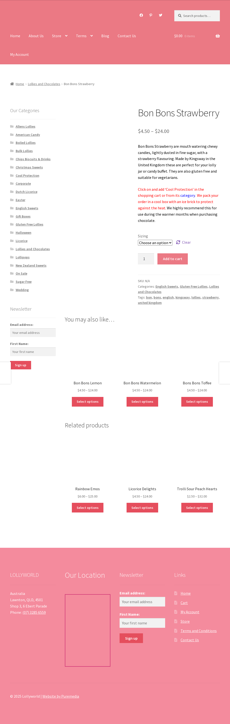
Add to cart (172, 258)
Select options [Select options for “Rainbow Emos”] (88, 507)
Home (15, 35)
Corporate (23, 183)
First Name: (19, 344)
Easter (20, 200)
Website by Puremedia (60, 696)
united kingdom (150, 302)
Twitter (160, 15)
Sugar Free (24, 281)
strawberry (210, 297)
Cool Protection (27, 175)
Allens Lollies (25, 126)
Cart (184, 602)
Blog (105, 35)
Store (56, 35)
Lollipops (23, 257)
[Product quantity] (146, 258)
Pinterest (151, 15)
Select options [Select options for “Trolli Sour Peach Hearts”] (197, 507)
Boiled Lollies (26, 142)
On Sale (21, 273)
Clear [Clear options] (186, 242)
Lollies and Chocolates (44, 84)
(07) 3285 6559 (34, 612)
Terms (81, 35)
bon (149, 297)
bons (157, 297)
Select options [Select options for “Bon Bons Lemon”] (88, 401)
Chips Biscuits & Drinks (33, 159)
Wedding (22, 290)
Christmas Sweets (29, 167)
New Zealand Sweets (31, 265)
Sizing (143, 236)
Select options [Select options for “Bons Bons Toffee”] (197, 401)
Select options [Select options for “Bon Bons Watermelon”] (142, 401)
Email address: (21, 324)
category (187, 195)
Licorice (21, 241)
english (168, 297)
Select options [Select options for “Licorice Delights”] (142, 507)
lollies (196, 297)
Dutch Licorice (26, 192)
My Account (19, 54)
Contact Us (127, 35)
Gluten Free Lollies (194, 286)
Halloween (23, 232)
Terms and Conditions (199, 630)
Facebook (141, 15)
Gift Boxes (23, 216)
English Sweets (167, 286)
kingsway (183, 297)
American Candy (28, 134)
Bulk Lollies (24, 151)
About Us (36, 35)
